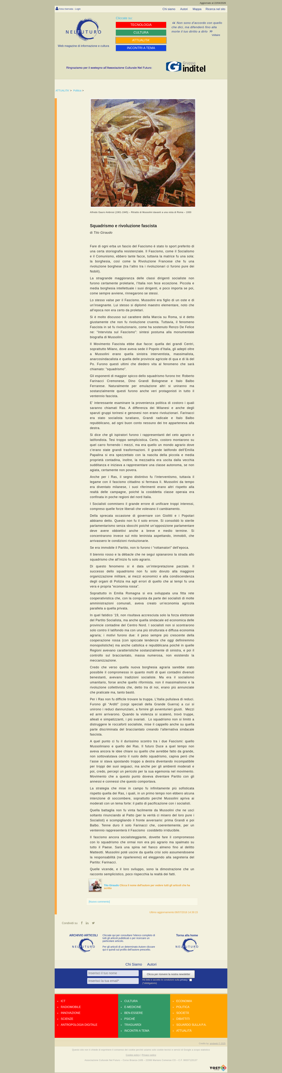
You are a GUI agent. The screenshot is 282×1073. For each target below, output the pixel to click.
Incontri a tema (136, 1031)
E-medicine (132, 1007)
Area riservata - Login (73, 8)
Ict (63, 1001)
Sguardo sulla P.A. (191, 1025)
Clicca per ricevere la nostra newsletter (168, 974)
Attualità (184, 1031)
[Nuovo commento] (99, 901)
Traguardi (132, 1025)
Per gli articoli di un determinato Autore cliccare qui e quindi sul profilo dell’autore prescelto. (129, 948)
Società (182, 1013)
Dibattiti (183, 1019)
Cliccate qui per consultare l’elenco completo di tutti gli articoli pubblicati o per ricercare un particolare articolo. (129, 938)
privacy (184, 980)
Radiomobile (71, 1007)
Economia (184, 1001)
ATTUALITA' (62, 90)
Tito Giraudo (112, 885)
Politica (77, 90)
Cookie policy (133, 1055)
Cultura (131, 1001)
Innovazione (70, 1013)
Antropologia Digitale (79, 1025)
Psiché (129, 1019)
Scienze (67, 1019)
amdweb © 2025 (218, 1044)
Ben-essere (133, 1013)
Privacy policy (149, 1055)
